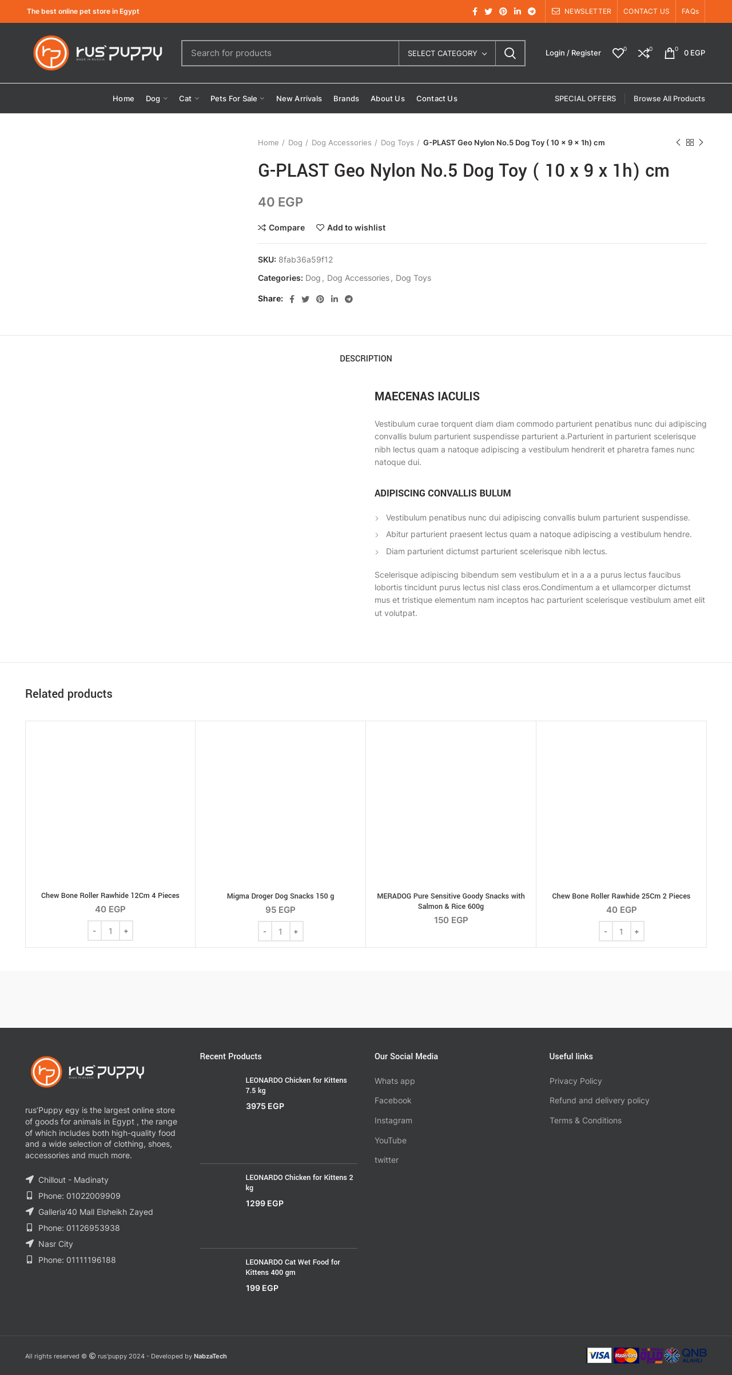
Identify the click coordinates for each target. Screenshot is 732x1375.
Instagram (393, 1120)
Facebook (393, 1100)
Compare (287, 228)
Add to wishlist (356, 228)
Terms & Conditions (586, 1120)
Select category (443, 53)
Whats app (395, 1081)
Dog (295, 142)
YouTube (391, 1140)
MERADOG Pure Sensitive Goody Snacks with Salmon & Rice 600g (451, 901)
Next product (701, 142)
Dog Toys (397, 142)
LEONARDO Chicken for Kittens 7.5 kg (296, 1085)
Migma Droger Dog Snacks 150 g (281, 896)
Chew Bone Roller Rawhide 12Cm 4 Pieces (110, 896)
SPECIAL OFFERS (585, 98)
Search (510, 53)
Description (366, 359)
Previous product (678, 142)
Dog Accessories (342, 142)
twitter (387, 1160)
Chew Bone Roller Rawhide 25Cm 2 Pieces (621, 896)
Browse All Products (669, 98)
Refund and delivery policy (600, 1100)
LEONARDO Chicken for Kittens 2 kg (299, 1183)
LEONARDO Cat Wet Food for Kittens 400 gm (293, 1267)
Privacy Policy (576, 1081)
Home (268, 142)
